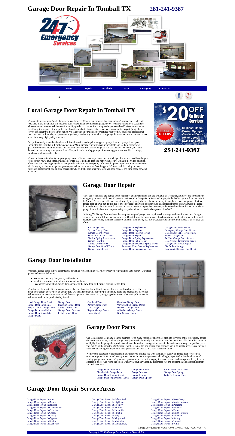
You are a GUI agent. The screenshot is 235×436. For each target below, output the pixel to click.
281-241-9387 (167, 8)
